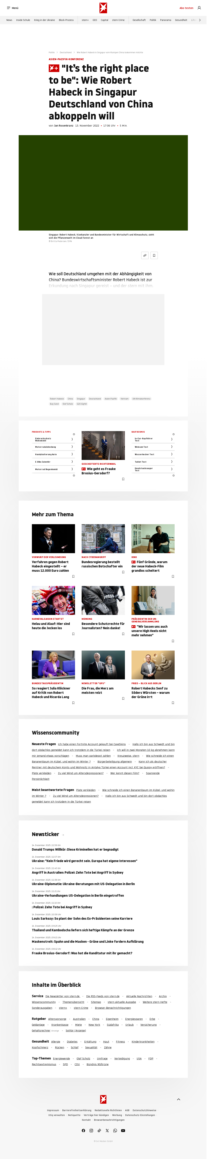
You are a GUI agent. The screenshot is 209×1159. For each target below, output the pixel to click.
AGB (127, 1110)
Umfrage (102, 1058)
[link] (199, 8)
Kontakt (86, 1120)
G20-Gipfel (82, 404)
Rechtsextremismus (44, 1064)
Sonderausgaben (42, 1007)
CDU (77, 1064)
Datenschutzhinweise (144, 1110)
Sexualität (91, 1047)
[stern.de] (103, 8)
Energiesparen (134, 1019)
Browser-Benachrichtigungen (113, 1007)
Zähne (108, 1047)
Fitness (120, 1041)
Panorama (165, 20)
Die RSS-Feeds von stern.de (102, 996)
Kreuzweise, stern (128, 755)
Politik (153, 20)
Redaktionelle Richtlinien (108, 1110)
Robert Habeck (57, 398)
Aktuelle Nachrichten (139, 996)
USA (139, 1058)
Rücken (59, 1047)
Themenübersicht (73, 1002)
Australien (79, 1019)
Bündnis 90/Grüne (98, 1064)
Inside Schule (23, 20)
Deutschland (66, 52)
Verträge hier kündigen (96, 1115)
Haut (106, 1041)
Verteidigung (122, 1058)
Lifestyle (195, 20)
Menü (12, 8)
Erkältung (90, 1041)
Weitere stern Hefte (155, 1002)
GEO (95, 20)
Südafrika (113, 1024)
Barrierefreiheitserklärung (76, 1110)
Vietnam (125, 398)
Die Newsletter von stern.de (62, 996)
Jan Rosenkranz (63, 125)
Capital (104, 20)
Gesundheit (181, 20)
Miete (78, 1024)
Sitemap (96, 1002)
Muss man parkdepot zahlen (93, 755)
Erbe (152, 1019)
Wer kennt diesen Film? (124, 773)
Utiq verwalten (56, 1115)
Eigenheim (112, 1019)
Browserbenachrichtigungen (109, 1120)
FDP (150, 1058)
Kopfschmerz (40, 1047)
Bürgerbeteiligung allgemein (114, 761)
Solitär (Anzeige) (76, 1030)
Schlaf (74, 1047)
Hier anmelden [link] (115, 356)
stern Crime (118, 20)
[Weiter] (200, 20)
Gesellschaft (139, 20)
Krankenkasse (59, 1024)
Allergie (55, 1041)
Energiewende (61, 1058)
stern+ (85, 20)
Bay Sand (54, 404)
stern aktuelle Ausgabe (122, 1002)
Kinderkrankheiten (143, 1041)
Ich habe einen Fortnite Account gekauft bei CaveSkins (92, 744)
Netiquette (74, 1115)
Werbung (117, 1115)
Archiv (163, 996)
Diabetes (72, 1041)
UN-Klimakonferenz (141, 398)
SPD (65, 1064)
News (9, 20)
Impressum (53, 1110)
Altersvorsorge (57, 1019)
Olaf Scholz (68, 404)
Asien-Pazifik (111, 398)
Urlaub (129, 1024)
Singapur (81, 398)
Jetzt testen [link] (103, 346)
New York (94, 1024)
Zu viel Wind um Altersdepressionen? (81, 773)
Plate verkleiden (41, 773)
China (70, 398)
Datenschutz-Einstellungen (140, 1115)
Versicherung (148, 1024)
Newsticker (46, 834)
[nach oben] (178, 1099)
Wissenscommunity (44, 1002)
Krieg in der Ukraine (44, 20)
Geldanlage (38, 1024)
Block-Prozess (66, 20)
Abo (186, 8)
